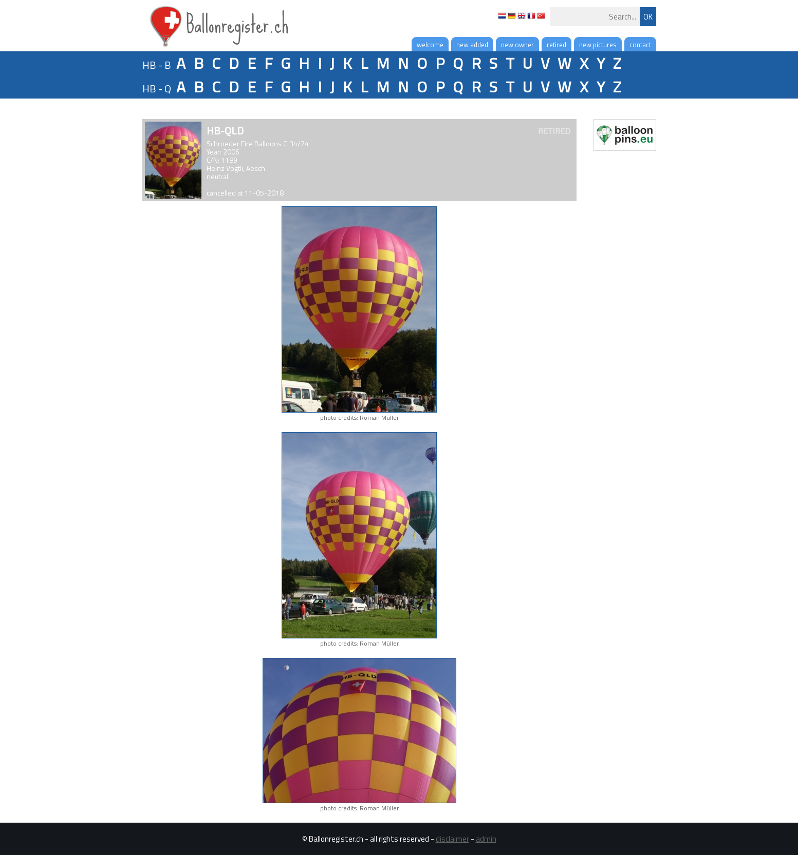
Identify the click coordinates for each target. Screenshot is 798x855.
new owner (517, 45)
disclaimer (452, 839)
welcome (430, 45)
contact (640, 45)
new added (472, 45)
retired (556, 45)
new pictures (598, 45)
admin (486, 839)
